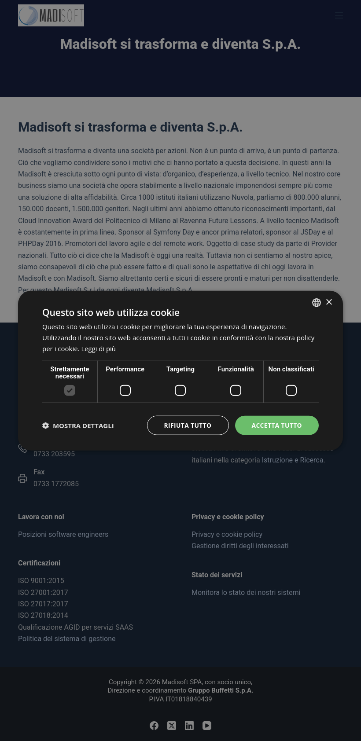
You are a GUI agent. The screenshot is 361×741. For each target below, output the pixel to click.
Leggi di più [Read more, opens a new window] (98, 348)
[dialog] (180, 370)
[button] (78, 425)
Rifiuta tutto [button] (186, 425)
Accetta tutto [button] (276, 425)
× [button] (328, 302)
